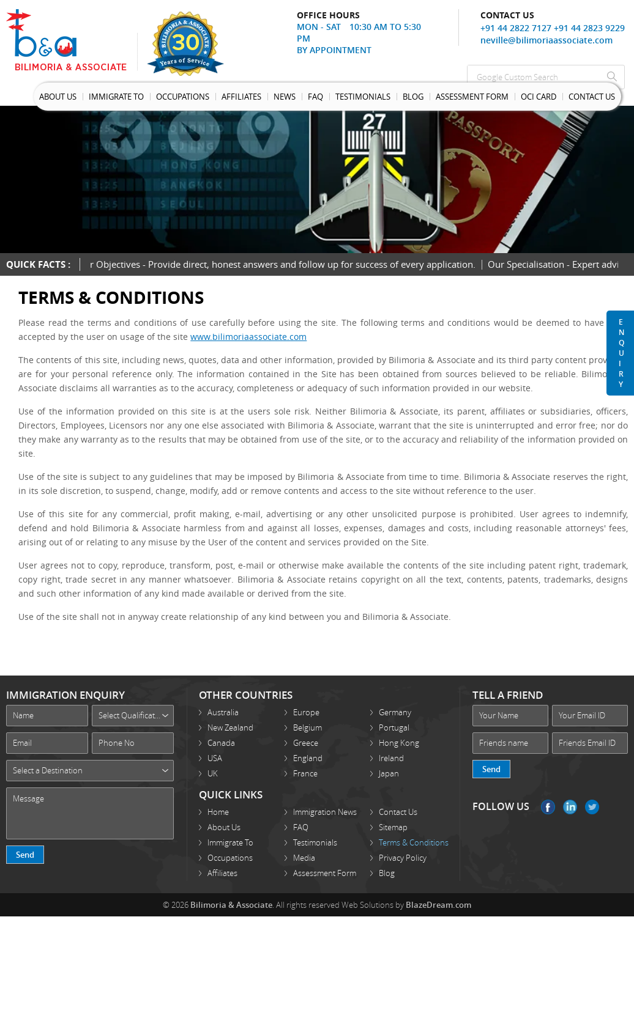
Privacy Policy (403, 857)
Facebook (548, 807)
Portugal (394, 727)
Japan (389, 773)
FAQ (300, 827)
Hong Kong (399, 742)
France (305, 773)
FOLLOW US (500, 806)
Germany (395, 712)
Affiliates (241, 96)
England (308, 758)
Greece (305, 742)
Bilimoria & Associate (231, 904)
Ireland (391, 758)
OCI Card (538, 96)
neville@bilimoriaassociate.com (546, 40)
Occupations (182, 96)
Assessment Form (472, 96)
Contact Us (592, 96)
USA (214, 758)
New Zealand (230, 727)
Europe (306, 712)
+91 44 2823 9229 (589, 28)
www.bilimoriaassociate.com (248, 336)
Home (218, 811)
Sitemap (393, 827)
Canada (221, 742)
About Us (57, 96)
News (285, 96)
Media (304, 857)
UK (212, 773)
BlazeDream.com (438, 904)
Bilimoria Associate (72, 39)
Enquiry (621, 353)
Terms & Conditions (414, 842)
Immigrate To (116, 96)
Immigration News (325, 811)
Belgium (307, 727)
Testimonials (362, 96)
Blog (413, 96)
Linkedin (570, 807)
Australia (223, 712)
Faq (315, 96)
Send (25, 854)
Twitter (592, 807)
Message (90, 813)
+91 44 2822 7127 (515, 28)
